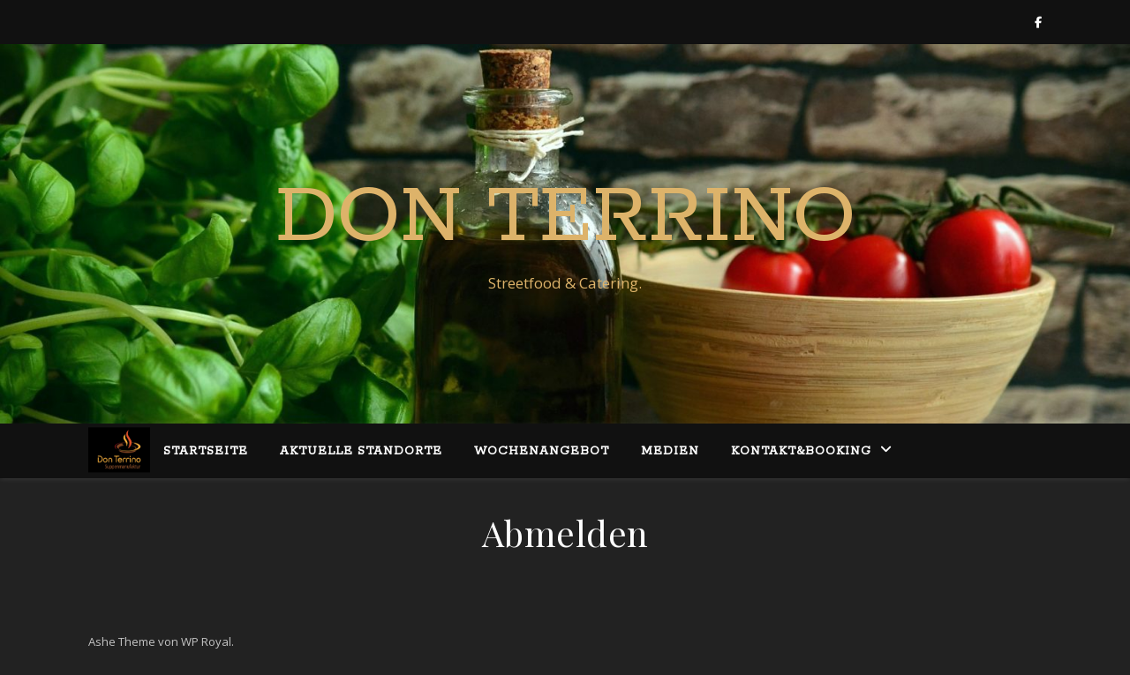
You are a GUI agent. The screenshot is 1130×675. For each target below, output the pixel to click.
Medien (670, 451)
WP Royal (206, 641)
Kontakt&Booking (801, 451)
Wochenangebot (541, 451)
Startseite (205, 451)
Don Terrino (565, 218)
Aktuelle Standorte (361, 451)
